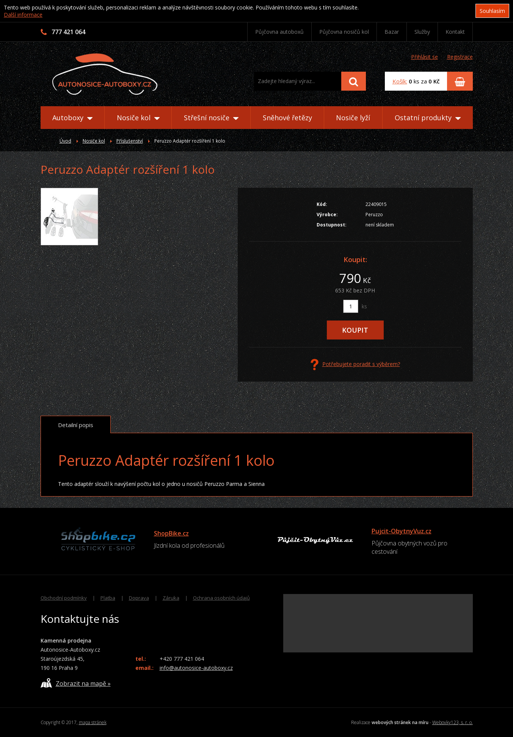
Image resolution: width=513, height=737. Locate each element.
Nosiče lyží (353, 117)
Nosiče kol (138, 117)
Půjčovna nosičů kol (344, 31)
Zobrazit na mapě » (76, 683)
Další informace (23, 14)
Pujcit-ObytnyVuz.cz (401, 531)
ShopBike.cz (171, 533)
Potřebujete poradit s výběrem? (355, 364)
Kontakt (455, 31)
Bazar (391, 31)
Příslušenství (129, 141)
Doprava (139, 597)
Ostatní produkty (428, 117)
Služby (422, 31)
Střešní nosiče (211, 117)
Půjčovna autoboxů (279, 31)
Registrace (460, 56)
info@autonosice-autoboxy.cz (196, 667)
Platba (107, 597)
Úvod (65, 141)
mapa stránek (93, 722)
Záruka (171, 597)
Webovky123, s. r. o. (452, 722)
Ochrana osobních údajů (221, 597)
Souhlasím (492, 10)
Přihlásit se (424, 56)
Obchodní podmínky (64, 597)
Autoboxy (72, 117)
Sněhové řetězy (287, 117)
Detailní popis (75, 425)
